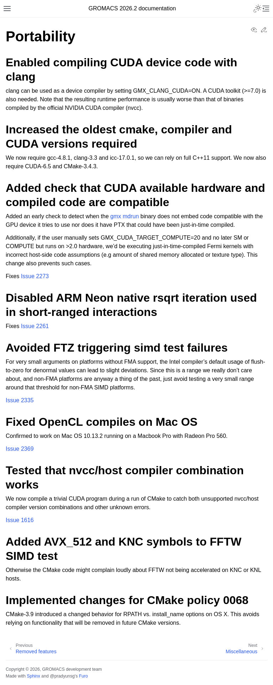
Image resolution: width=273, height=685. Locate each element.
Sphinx (33, 676)
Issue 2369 (20, 449)
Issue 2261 (35, 326)
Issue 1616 (20, 520)
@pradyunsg (62, 676)
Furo (83, 676)
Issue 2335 (20, 400)
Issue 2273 (35, 276)
